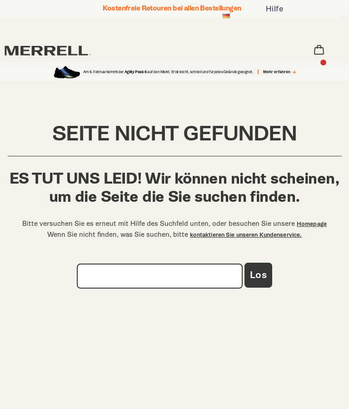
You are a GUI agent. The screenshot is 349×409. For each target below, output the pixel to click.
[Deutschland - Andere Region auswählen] (226, 17)
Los (258, 275)
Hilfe (275, 9)
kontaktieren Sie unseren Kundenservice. (246, 235)
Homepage (312, 224)
